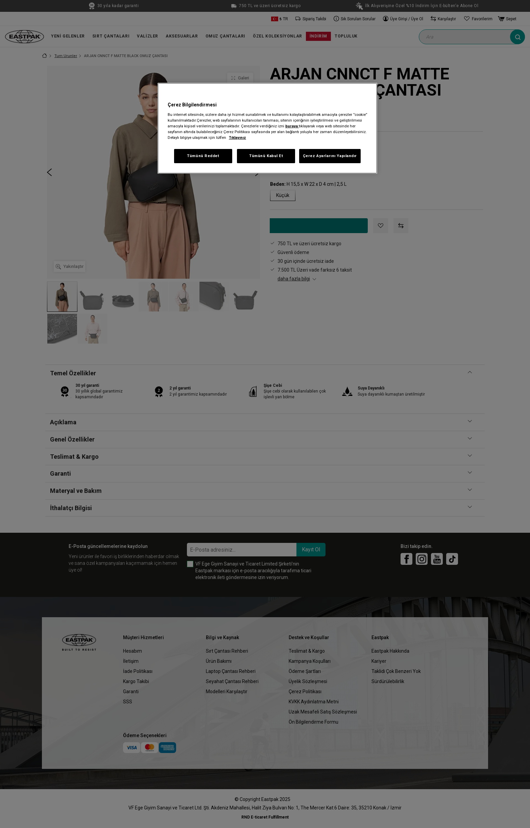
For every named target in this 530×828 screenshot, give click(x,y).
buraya (292, 126)
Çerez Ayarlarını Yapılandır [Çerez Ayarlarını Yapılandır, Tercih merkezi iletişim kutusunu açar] (330, 155)
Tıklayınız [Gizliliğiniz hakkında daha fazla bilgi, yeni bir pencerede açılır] (237, 137)
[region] (267, 128)
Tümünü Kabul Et (266, 155)
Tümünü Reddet (203, 155)
